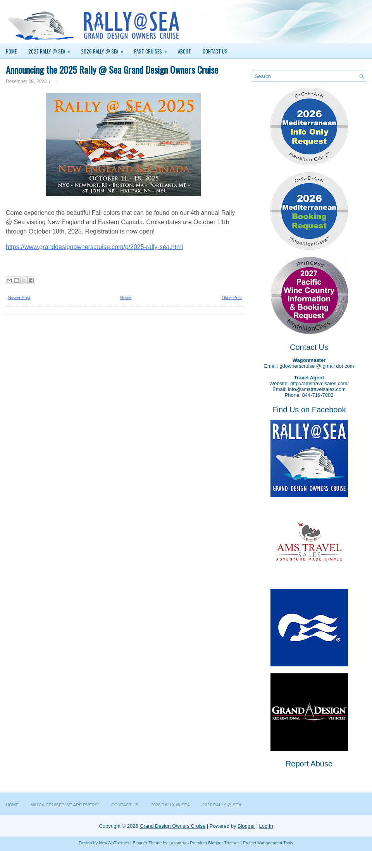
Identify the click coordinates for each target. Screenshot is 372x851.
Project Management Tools (268, 843)
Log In (266, 826)
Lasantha (177, 843)
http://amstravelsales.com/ (319, 383)
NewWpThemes (114, 843)
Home (11, 51)
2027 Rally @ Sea (51, 49)
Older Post (232, 297)
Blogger (246, 826)
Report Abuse (309, 763)
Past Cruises (153, 49)
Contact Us (215, 51)
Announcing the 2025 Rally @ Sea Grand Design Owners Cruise (112, 69)
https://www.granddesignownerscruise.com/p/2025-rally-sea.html (94, 247)
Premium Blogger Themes (214, 843)
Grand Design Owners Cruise (172, 826)
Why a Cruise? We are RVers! (65, 805)
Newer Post (19, 297)
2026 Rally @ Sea (104, 49)
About (184, 51)
